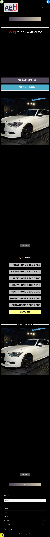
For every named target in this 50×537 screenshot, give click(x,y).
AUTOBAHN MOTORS (9, 534)
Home (6, 508)
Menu (43, 7)
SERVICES (7, 520)
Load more (25, 245)
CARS (5, 512)
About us (7, 524)
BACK (25, 19)
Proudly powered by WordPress (24, 534)
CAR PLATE (7, 516)
